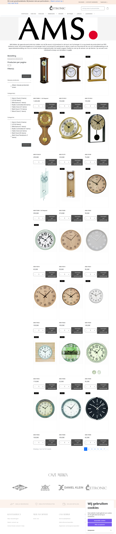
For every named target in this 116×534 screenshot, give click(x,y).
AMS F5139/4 (88, 98)
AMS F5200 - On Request (40, 210)
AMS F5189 (88, 154)
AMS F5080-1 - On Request (40, 98)
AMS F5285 (62, 210)
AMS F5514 (62, 266)
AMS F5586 (88, 435)
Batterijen (70, 14)
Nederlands (104, 2)
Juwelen (79, 14)
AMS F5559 (88, 379)
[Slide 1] (94, 372)
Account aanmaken (92, 2)
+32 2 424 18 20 (13, 3)
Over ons (33, 14)
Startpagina (24, 14)
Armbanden (51, 14)
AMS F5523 (62, 322)
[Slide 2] (99, 372)
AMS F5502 (88, 210)
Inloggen (81, 2)
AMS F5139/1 (63, 98)
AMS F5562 (36, 435)
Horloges (41, 14)
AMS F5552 (36, 379)
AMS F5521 (88, 266)
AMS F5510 (36, 266)
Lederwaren (89, 14)
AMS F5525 (88, 322)
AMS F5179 (62, 154)
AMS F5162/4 (37, 154)
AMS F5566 (62, 435)
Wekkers (61, 14)
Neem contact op (56, 1)
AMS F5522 (36, 322)
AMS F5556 (62, 379)
